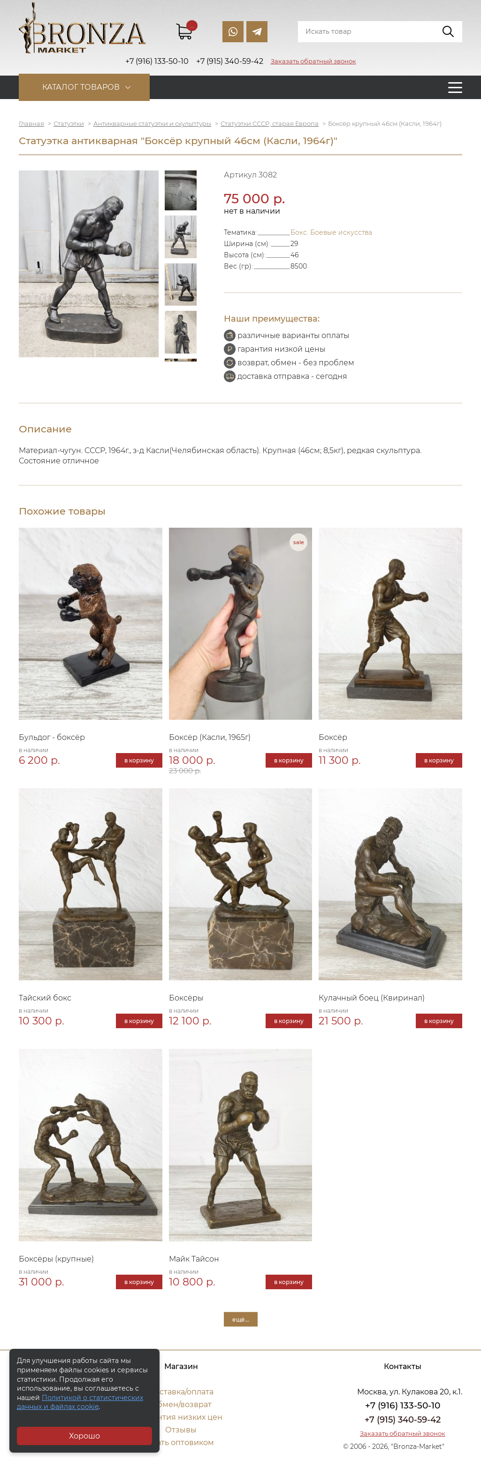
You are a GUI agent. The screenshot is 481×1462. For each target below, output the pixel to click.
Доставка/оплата (181, 1391)
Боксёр (333, 737)
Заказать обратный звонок (313, 61)
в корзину (139, 760)
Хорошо (84, 1435)
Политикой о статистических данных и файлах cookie (80, 1402)
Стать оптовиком (181, 1442)
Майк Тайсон (194, 1258)
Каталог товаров (81, 87)
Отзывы (181, 1429)
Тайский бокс (45, 997)
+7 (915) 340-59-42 (403, 1420)
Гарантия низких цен (180, 1417)
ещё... (240, 1319)
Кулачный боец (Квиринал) (372, 997)
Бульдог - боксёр (52, 737)
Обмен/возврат (181, 1404)
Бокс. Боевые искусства (331, 232)
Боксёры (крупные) (56, 1258)
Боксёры (186, 997)
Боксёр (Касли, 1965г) (210, 737)
